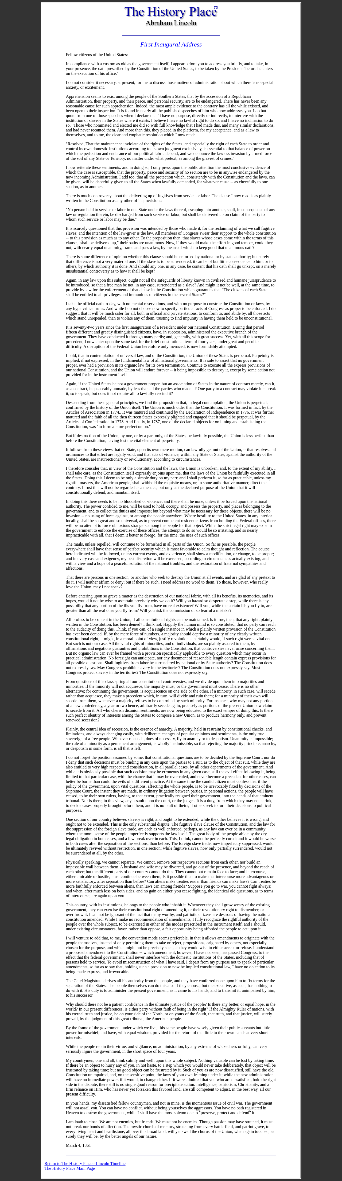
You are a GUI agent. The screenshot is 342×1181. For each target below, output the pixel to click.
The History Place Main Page (70, 1168)
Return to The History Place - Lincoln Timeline (85, 1163)
